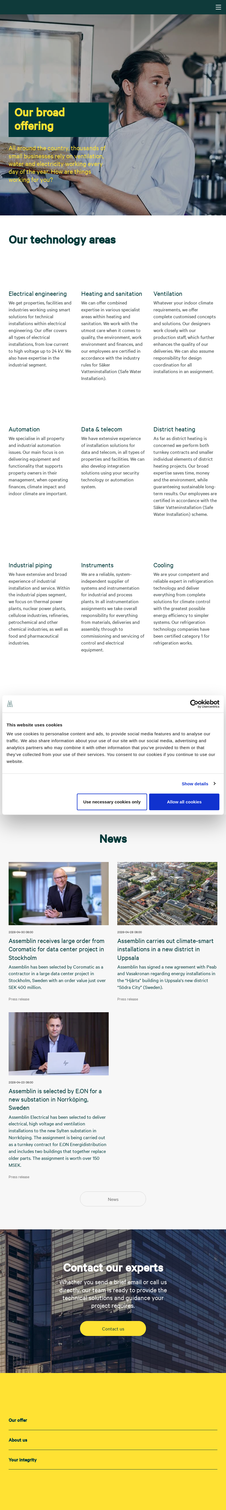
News (113, 1199)
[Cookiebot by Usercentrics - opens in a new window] (194, 703)
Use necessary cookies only (112, 801)
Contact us (113, 1328)
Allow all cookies (184, 801)
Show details (195, 783)
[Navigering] (218, 7)
